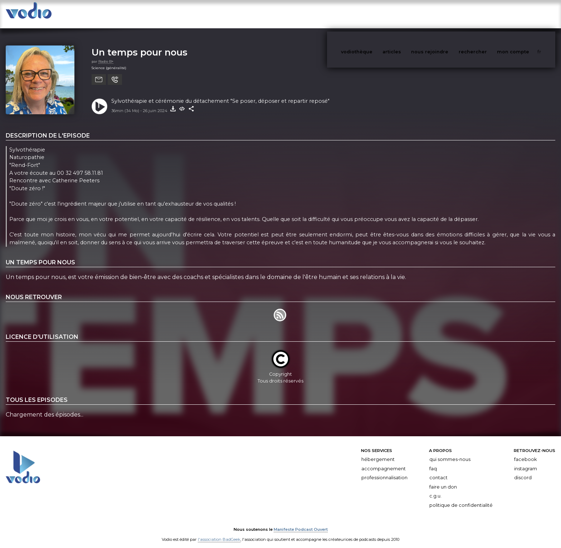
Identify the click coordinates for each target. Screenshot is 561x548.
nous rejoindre (444, 13)
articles (408, 13)
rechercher (486, 13)
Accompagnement (383, 461)
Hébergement (378, 452)
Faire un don (443, 479)
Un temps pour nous (139, 45)
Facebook (525, 452)
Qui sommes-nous (449, 452)
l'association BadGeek (219, 532)
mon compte (525, 13)
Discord (523, 470)
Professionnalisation (384, 470)
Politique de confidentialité (461, 498)
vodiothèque (374, 13)
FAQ (433, 461)
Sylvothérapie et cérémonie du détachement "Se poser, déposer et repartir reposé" (220, 94)
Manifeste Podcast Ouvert (301, 522)
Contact (438, 470)
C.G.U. (435, 488)
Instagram (525, 461)
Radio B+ (105, 54)
